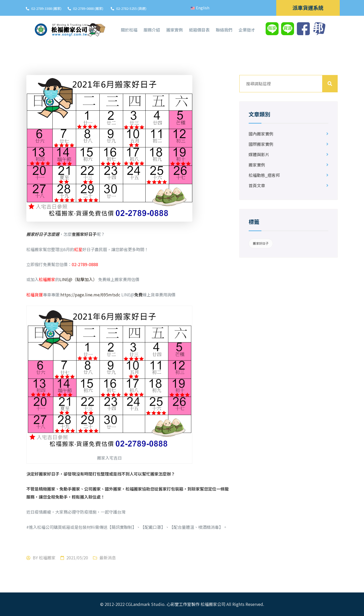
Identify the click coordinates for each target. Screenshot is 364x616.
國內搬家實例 (261, 134)
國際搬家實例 (261, 144)
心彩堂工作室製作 (183, 604)
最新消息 (107, 557)
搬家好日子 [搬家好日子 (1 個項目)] (260, 243)
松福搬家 (47, 557)
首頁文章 (257, 185)
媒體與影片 (259, 154)
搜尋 (330, 83)
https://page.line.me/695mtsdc (90, 294)
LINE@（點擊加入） (78, 279)
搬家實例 (257, 165)
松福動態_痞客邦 (264, 175)
